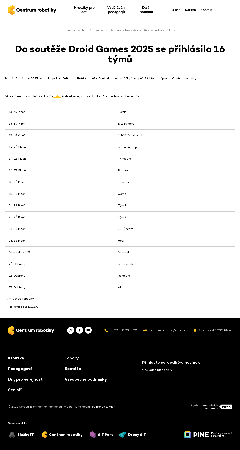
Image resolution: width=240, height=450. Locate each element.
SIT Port (105, 434)
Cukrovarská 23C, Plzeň (215, 330)
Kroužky (16, 358)
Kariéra (190, 10)
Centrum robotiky (75, 30)
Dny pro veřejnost (25, 379)
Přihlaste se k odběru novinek (171, 362)
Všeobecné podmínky (86, 379)
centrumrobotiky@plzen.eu (168, 330)
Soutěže (73, 368)
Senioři (15, 389)
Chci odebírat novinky (157, 370)
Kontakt (206, 10)
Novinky (98, 30)
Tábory (72, 358)
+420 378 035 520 (123, 330)
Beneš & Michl (106, 406)
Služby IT (25, 434)
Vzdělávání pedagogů (116, 10)
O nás (176, 10)
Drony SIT (137, 434)
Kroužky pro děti (84, 10)
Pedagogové (20, 368)
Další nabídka (146, 10)
